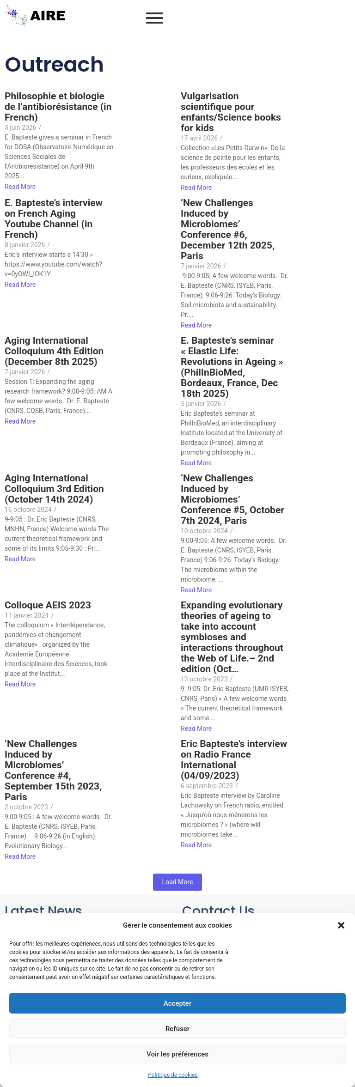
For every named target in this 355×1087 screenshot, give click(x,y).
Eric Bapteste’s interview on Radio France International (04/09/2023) (234, 760)
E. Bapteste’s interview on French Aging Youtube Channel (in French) (54, 219)
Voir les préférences (177, 1054)
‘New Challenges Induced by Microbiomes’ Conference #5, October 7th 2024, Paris (232, 499)
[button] (341, 925)
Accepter (177, 1003)
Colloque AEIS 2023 (48, 605)
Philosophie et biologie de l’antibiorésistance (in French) (58, 107)
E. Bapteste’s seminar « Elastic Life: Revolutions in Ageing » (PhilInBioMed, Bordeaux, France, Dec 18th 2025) (232, 367)
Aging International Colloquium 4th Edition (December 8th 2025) (54, 351)
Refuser (177, 1029)
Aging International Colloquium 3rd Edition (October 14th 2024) (54, 489)
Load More (177, 882)
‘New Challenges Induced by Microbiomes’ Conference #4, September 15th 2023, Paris (53, 770)
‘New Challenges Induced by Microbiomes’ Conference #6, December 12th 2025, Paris (228, 229)
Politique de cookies (172, 1075)
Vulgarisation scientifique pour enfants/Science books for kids (231, 112)
